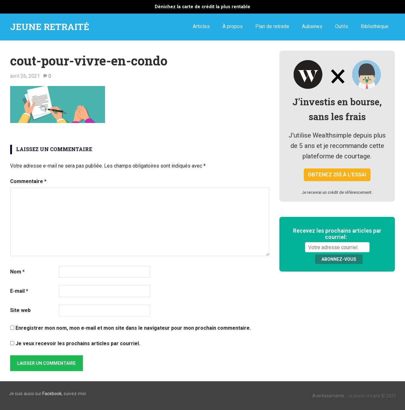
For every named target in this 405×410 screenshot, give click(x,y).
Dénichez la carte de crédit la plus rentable (202, 6)
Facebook (52, 393)
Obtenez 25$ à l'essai (337, 175)
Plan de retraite (272, 26)
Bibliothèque (375, 26)
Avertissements (328, 395)
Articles (201, 26)
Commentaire (28, 181)
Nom (17, 272)
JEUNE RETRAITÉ (49, 27)
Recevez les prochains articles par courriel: (337, 234)
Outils (341, 26)
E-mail (19, 291)
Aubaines (312, 26)
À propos (232, 26)
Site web (20, 310)
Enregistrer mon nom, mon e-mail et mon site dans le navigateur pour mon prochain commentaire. (133, 328)
